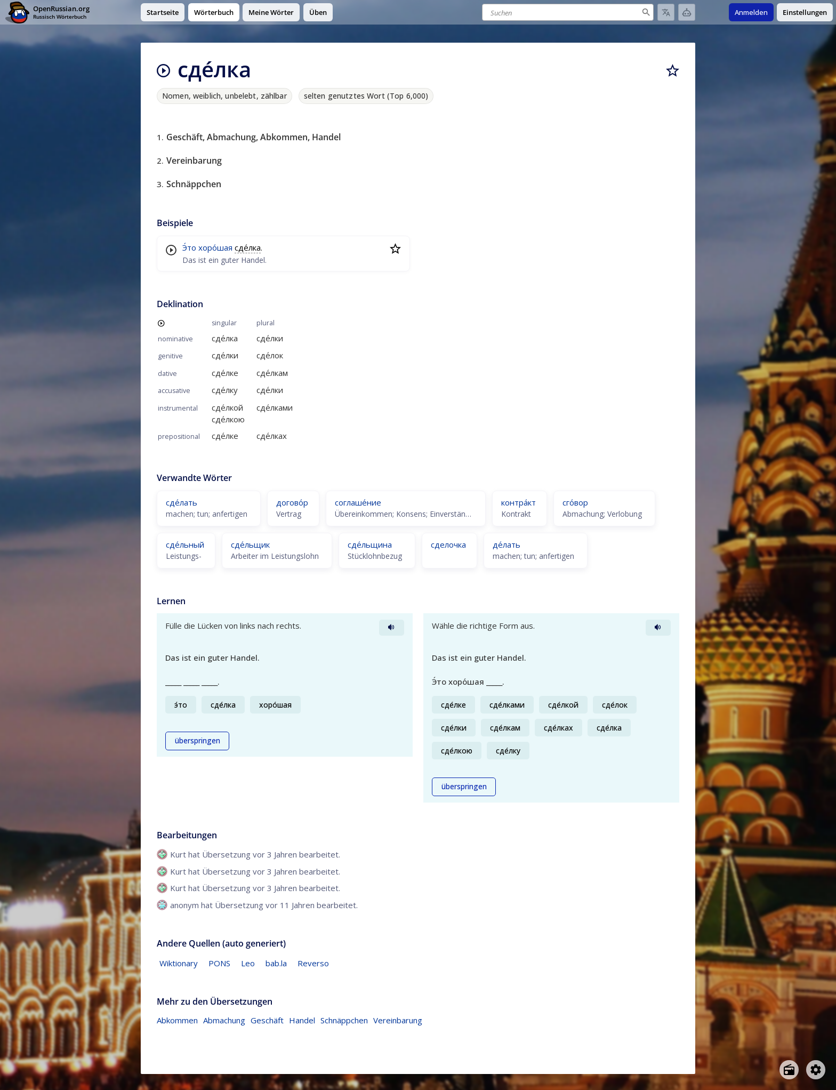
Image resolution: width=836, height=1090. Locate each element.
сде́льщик (250, 544)
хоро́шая (215, 247)
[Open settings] (815, 1069)
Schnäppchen (344, 1020)
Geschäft (267, 1020)
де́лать (506, 544)
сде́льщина (370, 544)
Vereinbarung (397, 1020)
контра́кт (518, 502)
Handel (302, 1020)
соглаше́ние (358, 502)
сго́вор (575, 502)
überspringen (197, 741)
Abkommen (177, 1020)
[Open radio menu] (789, 1069)
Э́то (189, 247)
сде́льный (185, 544)
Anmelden (751, 12)
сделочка (448, 544)
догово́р (292, 502)
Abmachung (224, 1020)
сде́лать (181, 502)
